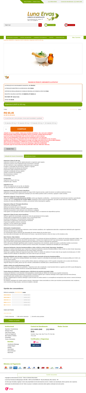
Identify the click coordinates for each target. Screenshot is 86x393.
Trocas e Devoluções (10, 339)
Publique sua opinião (14, 320)
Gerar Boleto (11, 349)
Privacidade (8, 337)
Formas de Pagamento (10, 334)
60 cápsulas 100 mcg (23, 123)
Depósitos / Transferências (11, 329)
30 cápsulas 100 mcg (10, 123)
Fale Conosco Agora (10, 332)
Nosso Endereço (12, 350)
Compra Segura (11, 345)
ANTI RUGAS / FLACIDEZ (12, 37)
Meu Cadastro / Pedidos (11, 335)
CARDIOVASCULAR (60, 37)
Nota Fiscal (10, 352)
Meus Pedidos (27, 1)
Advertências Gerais (30, 156)
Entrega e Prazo (9, 330)
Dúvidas (10, 347)
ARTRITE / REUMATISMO (25, 37)
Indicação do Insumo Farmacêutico (14, 156)
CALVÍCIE (51, 37)
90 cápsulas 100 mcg (36, 123)
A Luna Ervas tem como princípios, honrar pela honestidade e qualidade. (23, 118)
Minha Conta (36, 1)
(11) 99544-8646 (52, 1)
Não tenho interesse (22, 316)
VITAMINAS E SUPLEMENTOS (40, 37)
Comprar (21, 129)
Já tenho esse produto (38, 316)
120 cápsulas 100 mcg (50, 123)
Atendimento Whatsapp (13, 344)
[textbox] (23, 25)
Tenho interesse (9, 316)
